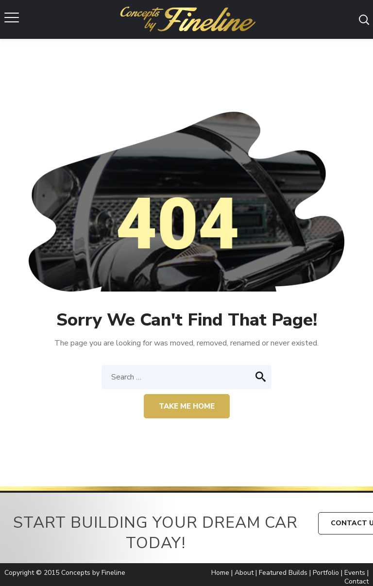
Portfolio (326, 572)
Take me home (187, 406)
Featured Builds (283, 572)
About (244, 572)
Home (220, 572)
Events (354, 572)
